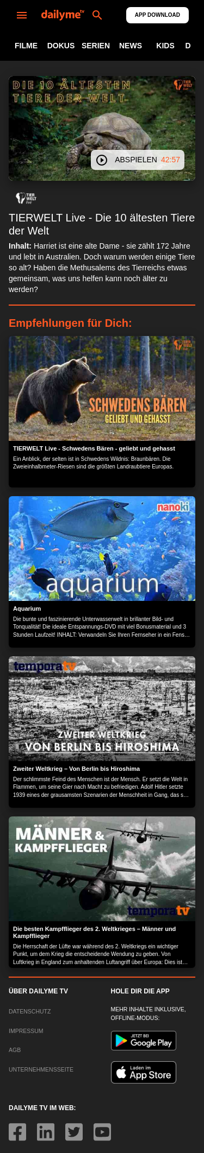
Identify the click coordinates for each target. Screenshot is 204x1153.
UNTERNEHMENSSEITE (41, 1069)
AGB (15, 1050)
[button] (26, 198)
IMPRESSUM (26, 1031)
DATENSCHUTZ (30, 1011)
